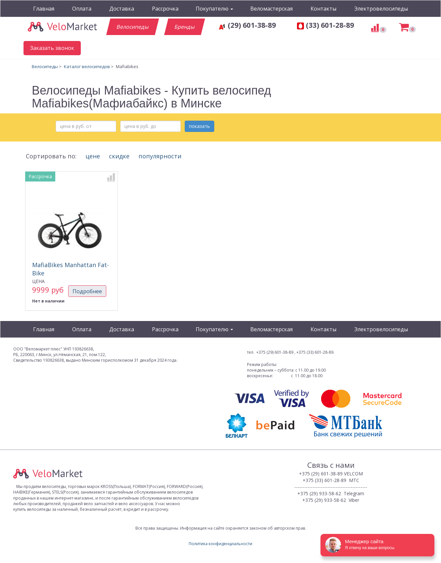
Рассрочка (165, 8)
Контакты (323, 8)
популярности (161, 156)
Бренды (184, 26)
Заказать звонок (52, 48)
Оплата (81, 8)
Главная (43, 8)
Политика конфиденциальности (220, 543)
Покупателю (214, 8)
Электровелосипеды (381, 8)
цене (92, 156)
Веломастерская (271, 8)
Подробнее (87, 291)
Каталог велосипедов (87, 66)
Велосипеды (132, 26)
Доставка (121, 8)
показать (199, 126)
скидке (119, 156)
